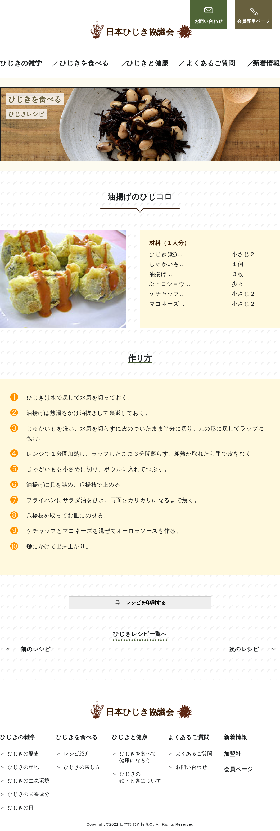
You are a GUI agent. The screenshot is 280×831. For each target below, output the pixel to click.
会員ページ (238, 769)
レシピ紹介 (77, 753)
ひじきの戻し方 (82, 767)
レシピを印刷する (146, 602)
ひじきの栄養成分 (28, 794)
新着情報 (266, 63)
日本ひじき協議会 (140, 32)
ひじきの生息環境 (28, 780)
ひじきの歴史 (23, 753)
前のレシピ (36, 649)
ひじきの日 (21, 807)
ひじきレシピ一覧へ (140, 634)
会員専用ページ (253, 15)
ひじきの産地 (23, 767)
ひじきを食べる (84, 63)
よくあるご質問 (210, 63)
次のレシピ (244, 649)
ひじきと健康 (148, 63)
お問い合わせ (209, 15)
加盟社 (232, 754)
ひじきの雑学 (21, 63)
